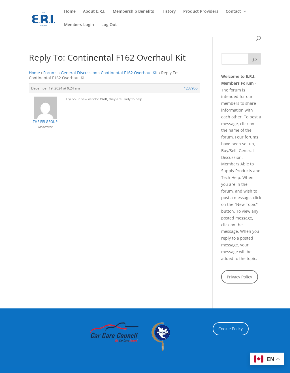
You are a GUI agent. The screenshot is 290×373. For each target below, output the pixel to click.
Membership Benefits (133, 11)
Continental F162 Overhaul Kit (129, 72)
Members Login (79, 25)
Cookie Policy (230, 328)
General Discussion (79, 72)
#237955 (191, 88)
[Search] (254, 59)
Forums (50, 72)
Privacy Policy (239, 277)
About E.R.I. (94, 11)
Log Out (109, 25)
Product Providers (200, 11)
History (168, 11)
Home (70, 11)
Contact (233, 11)
